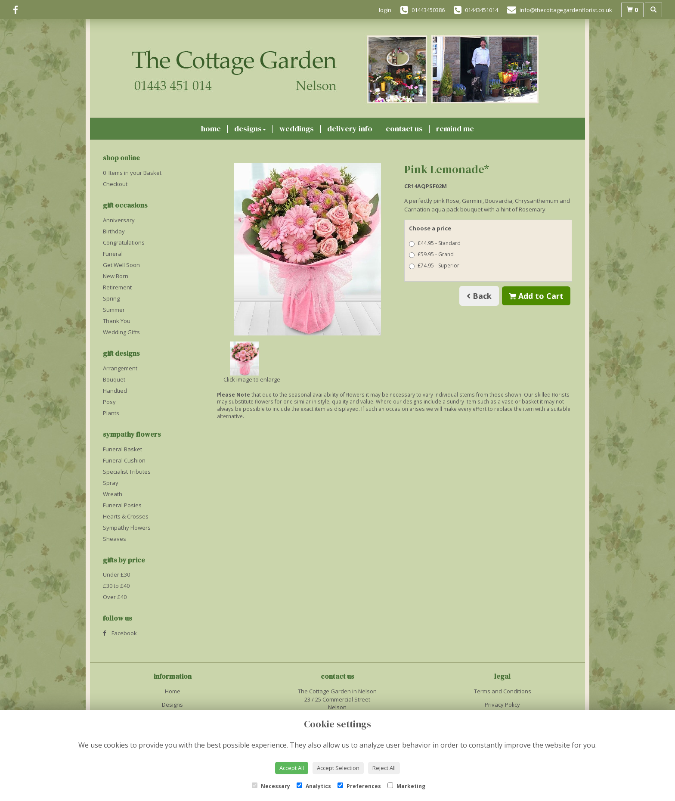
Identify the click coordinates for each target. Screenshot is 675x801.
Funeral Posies (122, 505)
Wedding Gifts (121, 332)
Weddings (296, 128)
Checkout (115, 184)
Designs (250, 128)
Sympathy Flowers (127, 527)
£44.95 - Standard (435, 243)
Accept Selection (338, 768)
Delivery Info (349, 128)
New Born (115, 276)
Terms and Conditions (502, 691)
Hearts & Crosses (126, 516)
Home (211, 128)
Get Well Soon (121, 265)
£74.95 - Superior (434, 265)
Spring (111, 298)
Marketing (406, 786)
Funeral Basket (122, 449)
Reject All (384, 768)
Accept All (291, 768)
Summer (114, 310)
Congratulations (124, 242)
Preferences (359, 786)
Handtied (115, 390)
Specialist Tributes (127, 471)
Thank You (116, 321)
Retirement (117, 287)
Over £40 (115, 597)
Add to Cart (536, 296)
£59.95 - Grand (431, 254)
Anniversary (119, 220)
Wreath (112, 494)
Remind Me (455, 128)
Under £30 (116, 574)
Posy (109, 402)
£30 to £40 (116, 586)
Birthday (114, 231)
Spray (110, 483)
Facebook (120, 633)
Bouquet (114, 379)
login (385, 10)
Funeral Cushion (124, 460)
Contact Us (404, 128)
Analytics (314, 786)
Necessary (271, 786)
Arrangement (120, 368)
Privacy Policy (502, 704)
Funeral (113, 254)
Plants (111, 413)
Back (479, 296)
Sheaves (114, 539)
